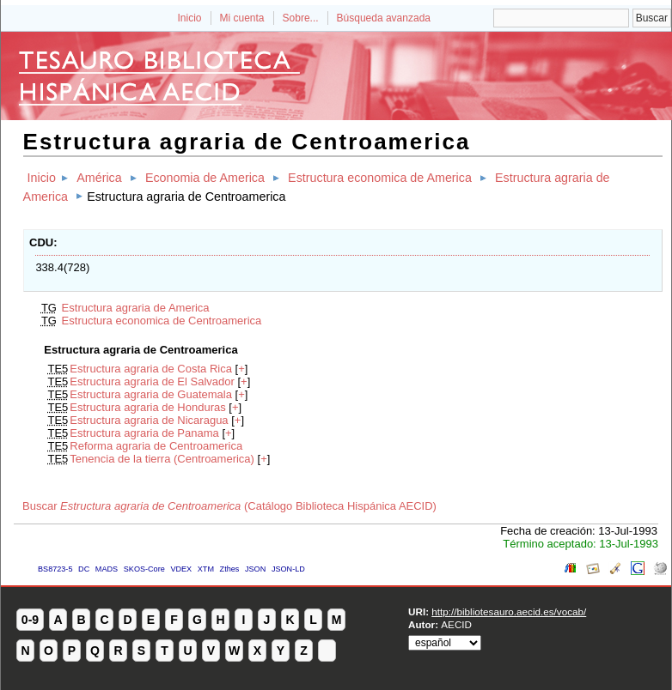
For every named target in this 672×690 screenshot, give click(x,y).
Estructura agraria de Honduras (147, 407)
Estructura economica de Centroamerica (162, 320)
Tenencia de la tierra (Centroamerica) (162, 458)
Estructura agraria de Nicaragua (149, 420)
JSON (255, 569)
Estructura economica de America (380, 178)
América (98, 178)
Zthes (230, 569)
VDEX (181, 569)
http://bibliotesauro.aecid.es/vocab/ (508, 611)
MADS (106, 569)
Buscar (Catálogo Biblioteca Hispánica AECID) (229, 505)
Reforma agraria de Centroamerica (156, 445)
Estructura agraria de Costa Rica (151, 368)
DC (83, 569)
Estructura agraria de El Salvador (152, 381)
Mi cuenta (242, 18)
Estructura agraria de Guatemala (151, 394)
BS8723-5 (55, 569)
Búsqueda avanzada (384, 18)
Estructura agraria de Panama (144, 433)
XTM (206, 569)
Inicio (189, 18)
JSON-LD (288, 569)
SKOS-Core (144, 569)
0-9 (30, 619)
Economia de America (205, 178)
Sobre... (301, 18)
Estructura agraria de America (136, 307)
